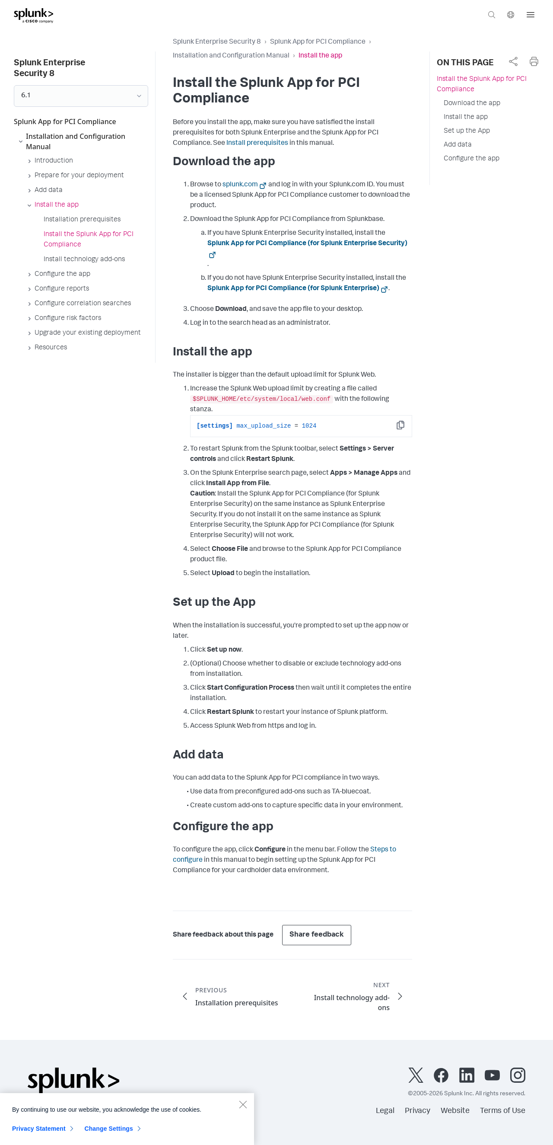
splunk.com (240, 185)
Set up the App (467, 131)
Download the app (472, 103)
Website (455, 1111)
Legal (385, 1111)
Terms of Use (502, 1111)
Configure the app (471, 159)
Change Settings (108, 1133)
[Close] (242, 1109)
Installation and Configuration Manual (231, 56)
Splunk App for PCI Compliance (317, 42)
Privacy (417, 1111)
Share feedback (316, 935)
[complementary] (513, 61)
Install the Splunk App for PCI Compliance (482, 84)
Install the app (466, 117)
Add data (458, 145)
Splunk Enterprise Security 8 (217, 42)
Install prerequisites (257, 143)
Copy (406, 428)
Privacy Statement (39, 1133)
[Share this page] (513, 61)
